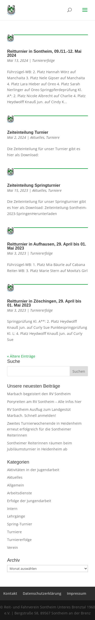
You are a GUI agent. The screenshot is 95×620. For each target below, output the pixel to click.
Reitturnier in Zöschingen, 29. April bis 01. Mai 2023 (44, 303)
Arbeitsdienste (19, 493)
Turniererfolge (43, 60)
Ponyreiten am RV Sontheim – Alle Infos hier (44, 401)
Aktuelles (37, 137)
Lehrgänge (16, 516)
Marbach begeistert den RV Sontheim (39, 393)
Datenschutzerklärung (42, 593)
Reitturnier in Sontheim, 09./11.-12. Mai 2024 (44, 53)
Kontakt (10, 593)
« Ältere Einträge (21, 356)
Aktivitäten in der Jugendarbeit (33, 469)
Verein (12, 547)
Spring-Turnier (19, 524)
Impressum (76, 593)
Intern (12, 508)
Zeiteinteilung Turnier (27, 132)
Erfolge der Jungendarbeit (29, 500)
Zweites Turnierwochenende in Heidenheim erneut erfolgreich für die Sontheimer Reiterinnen (44, 429)
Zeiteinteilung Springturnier (33, 185)
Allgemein (15, 485)
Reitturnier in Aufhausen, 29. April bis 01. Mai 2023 (46, 246)
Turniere (53, 137)
